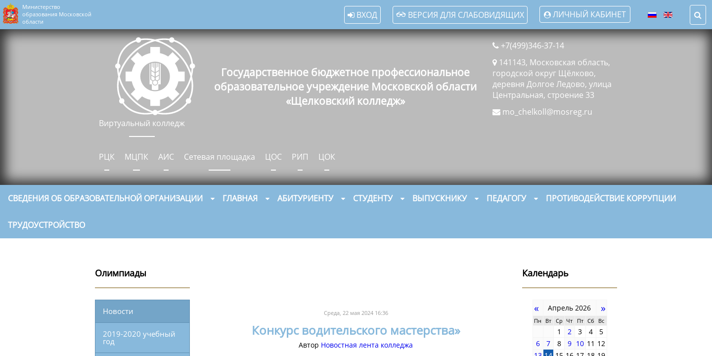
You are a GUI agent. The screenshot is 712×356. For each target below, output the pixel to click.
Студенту (373, 198)
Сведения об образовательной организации (105, 198)
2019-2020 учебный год (139, 337)
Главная (240, 198)
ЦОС (273, 156)
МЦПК (136, 156)
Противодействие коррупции (611, 198)
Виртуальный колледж (142, 123)
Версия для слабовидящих (460, 14)
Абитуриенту (305, 198)
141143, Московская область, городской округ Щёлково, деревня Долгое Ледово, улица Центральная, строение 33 (552, 78)
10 (580, 343)
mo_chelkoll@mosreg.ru (547, 111)
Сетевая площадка (219, 156)
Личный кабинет (589, 14)
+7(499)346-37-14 (532, 45)
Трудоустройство (46, 225)
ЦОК (326, 156)
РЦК (107, 156)
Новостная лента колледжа (367, 345)
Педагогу (506, 198)
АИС (166, 156)
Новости (118, 311)
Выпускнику (439, 198)
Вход (362, 14)
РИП (300, 156)
